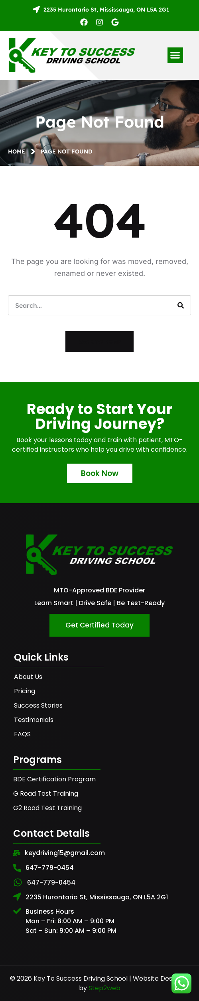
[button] (175, 55)
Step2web (104, 988)
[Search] (181, 305)
